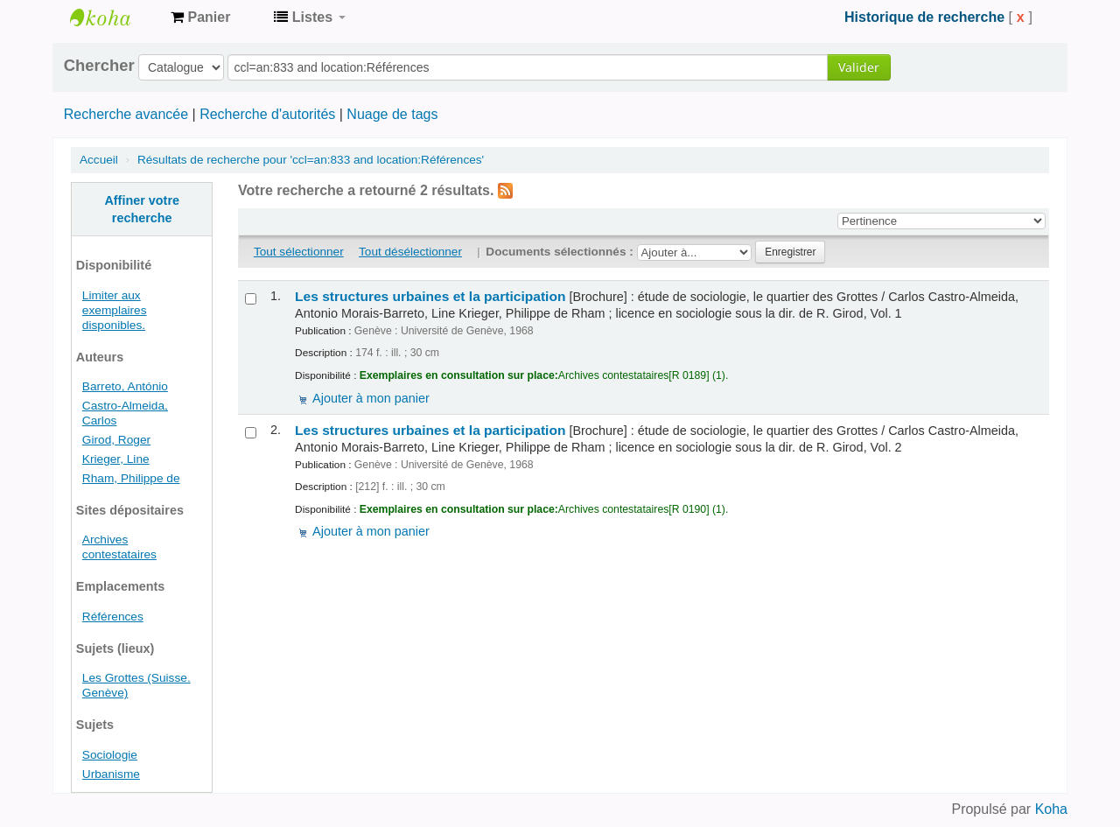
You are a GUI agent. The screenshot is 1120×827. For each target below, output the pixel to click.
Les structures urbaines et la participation (430, 296)
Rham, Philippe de (131, 478)
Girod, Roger (116, 439)
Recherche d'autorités (267, 114)
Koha (1051, 809)
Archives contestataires (114, 17)
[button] (200, 17)
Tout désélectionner (410, 251)
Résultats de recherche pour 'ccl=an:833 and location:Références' (310, 159)
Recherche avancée (126, 114)
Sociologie (109, 754)
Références (113, 616)
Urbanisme (111, 774)
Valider (858, 67)
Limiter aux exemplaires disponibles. (114, 310)
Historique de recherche (924, 17)
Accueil (99, 159)
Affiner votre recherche (141, 209)
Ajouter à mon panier (371, 398)
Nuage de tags (392, 114)
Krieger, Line (116, 459)
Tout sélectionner (299, 251)
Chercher (99, 65)
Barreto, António (125, 386)
